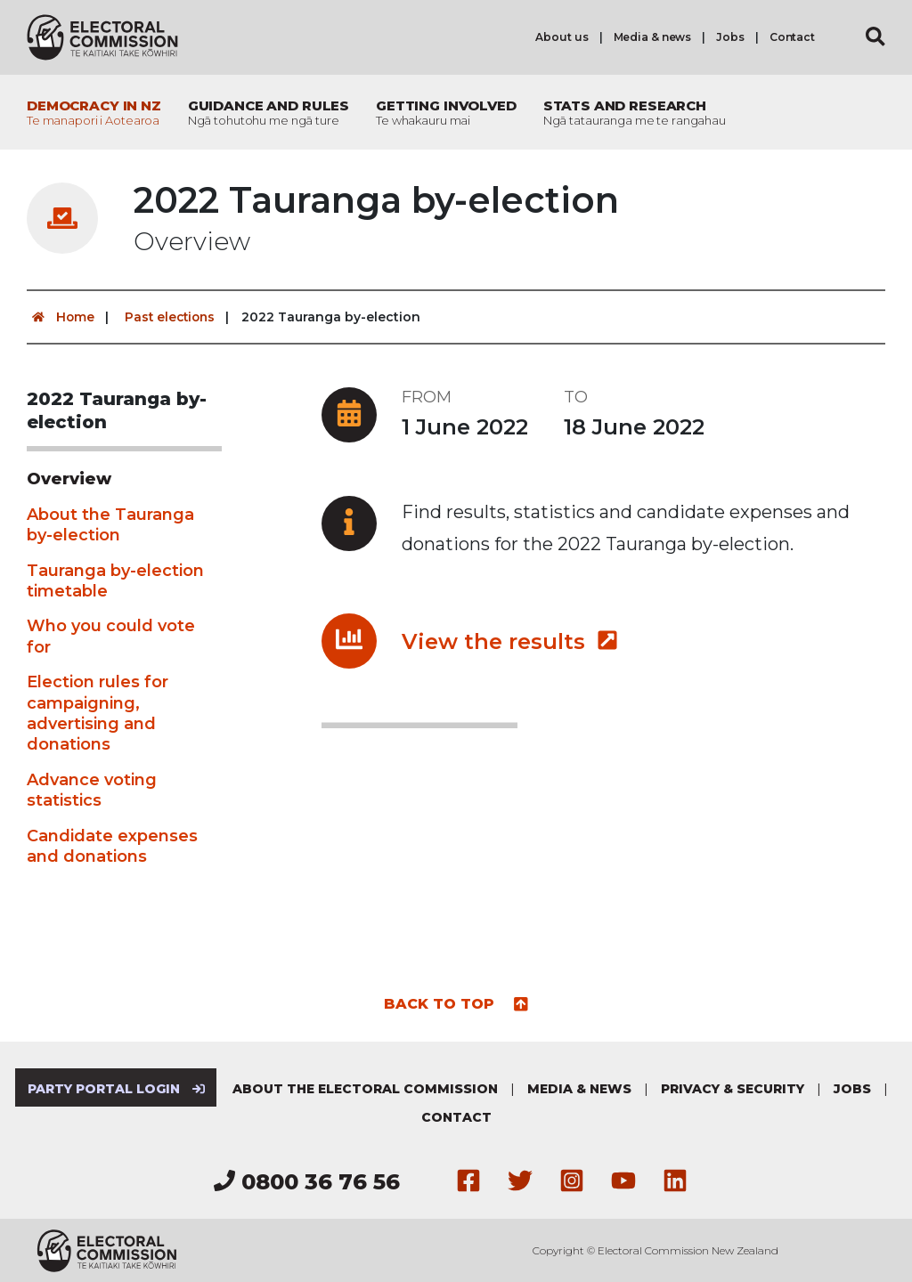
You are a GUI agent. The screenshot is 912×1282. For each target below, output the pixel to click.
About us (561, 37)
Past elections (173, 317)
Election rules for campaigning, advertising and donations (97, 713)
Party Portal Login (115, 1088)
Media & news (653, 37)
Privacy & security (733, 1088)
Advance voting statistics (92, 789)
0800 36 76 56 (307, 1182)
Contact (792, 37)
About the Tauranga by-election (110, 524)
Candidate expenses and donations (112, 845)
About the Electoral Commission (366, 1088)
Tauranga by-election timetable (115, 580)
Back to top (456, 1002)
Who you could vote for (111, 636)
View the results (510, 640)
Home (61, 317)
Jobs (730, 37)
